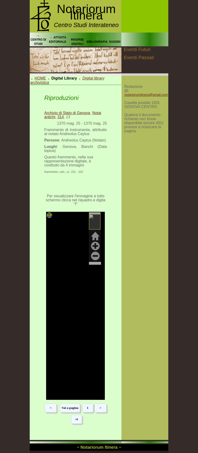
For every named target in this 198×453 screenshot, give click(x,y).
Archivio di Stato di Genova (67, 113)
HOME (40, 78)
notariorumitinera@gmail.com (146, 95)
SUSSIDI (115, 41)
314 (60, 117)
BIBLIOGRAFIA (97, 41)
